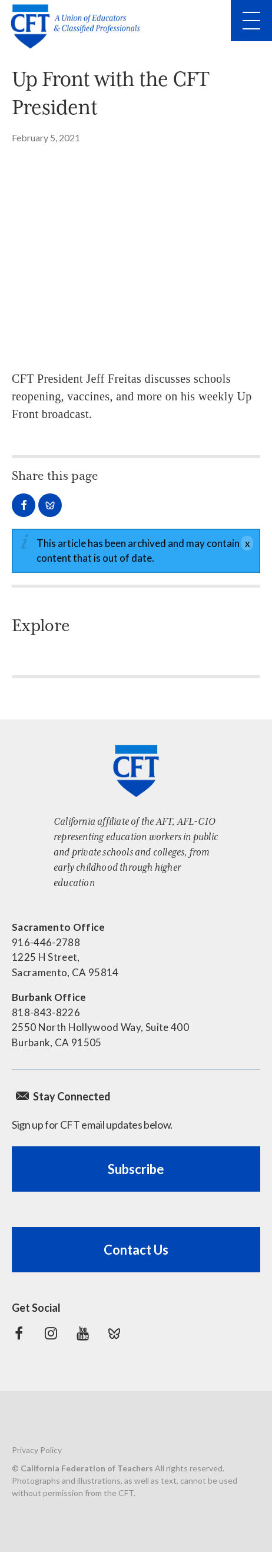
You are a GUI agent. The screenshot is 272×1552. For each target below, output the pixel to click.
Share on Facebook (23, 505)
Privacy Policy (37, 1450)
